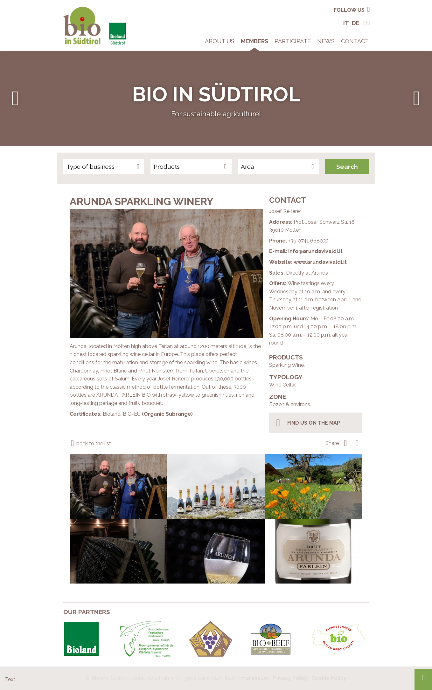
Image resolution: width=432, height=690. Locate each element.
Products (167, 166)
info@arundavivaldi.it (315, 251)
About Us (219, 41)
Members (254, 41)
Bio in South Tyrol (84, 9)
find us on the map (307, 423)
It (346, 23)
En (366, 23)
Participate (293, 41)
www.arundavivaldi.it (320, 262)
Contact (355, 41)
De (355, 23)
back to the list (90, 444)
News (326, 41)
